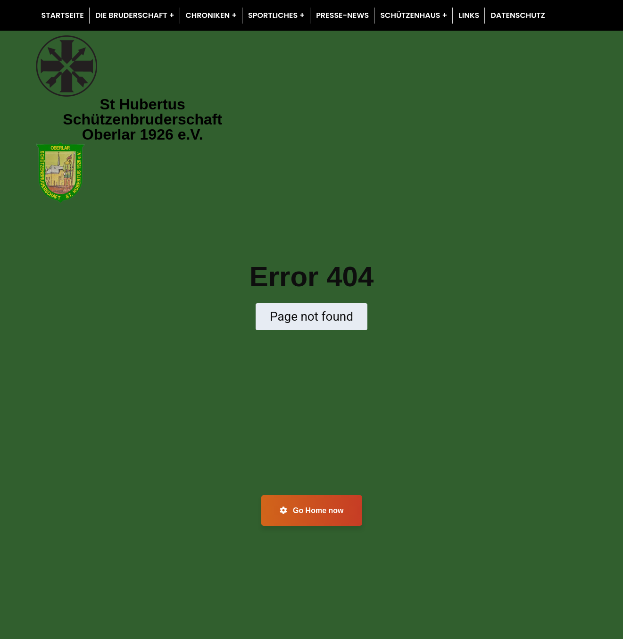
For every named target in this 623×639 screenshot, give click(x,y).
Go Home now (312, 510)
